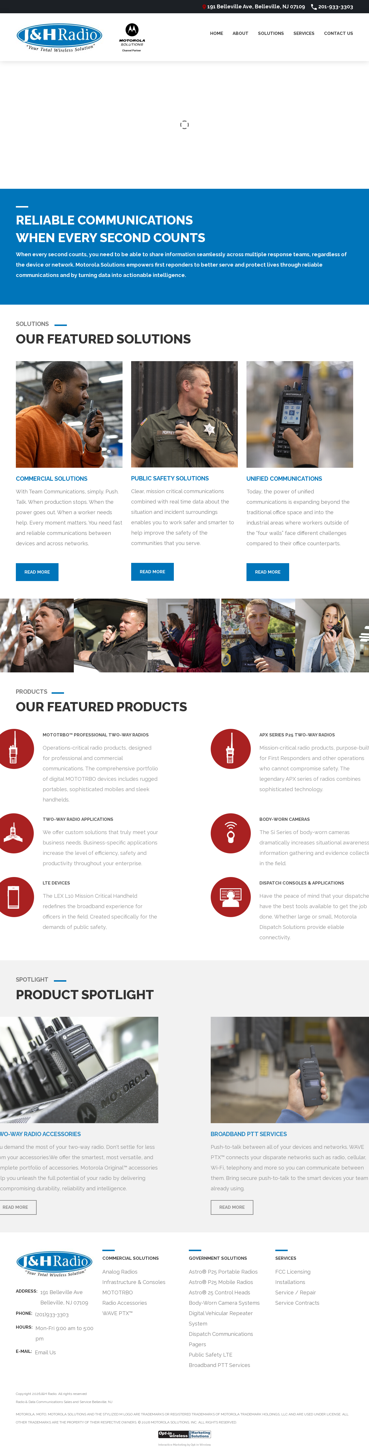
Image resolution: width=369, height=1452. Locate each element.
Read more (37, 572)
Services (304, 33)
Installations (290, 1282)
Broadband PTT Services (219, 1365)
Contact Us (338, 33)
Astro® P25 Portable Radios (223, 1272)
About (240, 33)
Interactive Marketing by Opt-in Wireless (184, 1444)
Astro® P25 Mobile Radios (221, 1282)
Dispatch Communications (221, 1334)
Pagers (197, 1344)
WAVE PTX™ (117, 1313)
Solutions (271, 33)
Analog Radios (120, 1272)
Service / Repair (295, 1292)
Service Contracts (297, 1303)
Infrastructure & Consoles (133, 1282)
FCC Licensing (292, 1272)
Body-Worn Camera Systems (224, 1303)
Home (216, 33)
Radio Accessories (124, 1303)
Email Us (45, 1352)
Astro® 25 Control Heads (219, 1292)
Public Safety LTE (210, 1355)
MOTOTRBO (117, 1292)
